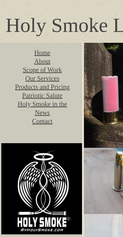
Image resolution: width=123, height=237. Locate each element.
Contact (42, 121)
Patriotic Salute (42, 95)
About (42, 61)
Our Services (42, 78)
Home (42, 52)
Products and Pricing (42, 87)
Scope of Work (42, 69)
